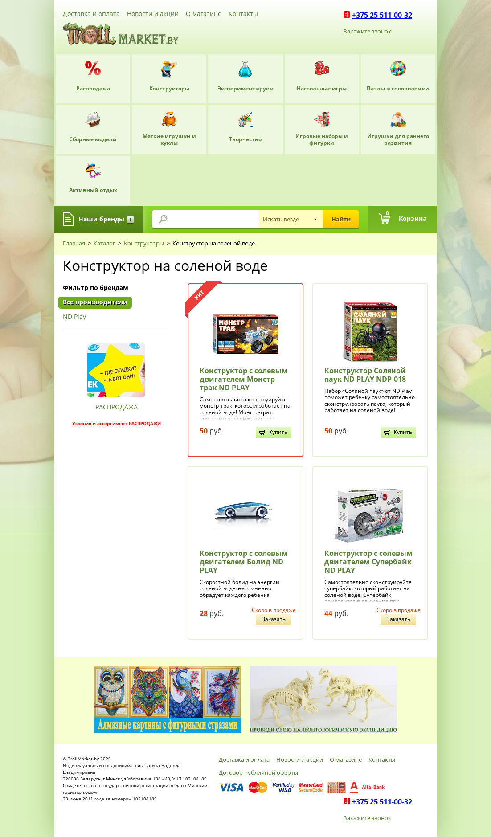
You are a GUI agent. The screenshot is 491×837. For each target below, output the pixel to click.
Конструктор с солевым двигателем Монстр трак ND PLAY (244, 379)
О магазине (203, 13)
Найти (341, 219)
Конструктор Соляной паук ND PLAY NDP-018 (365, 375)
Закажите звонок (367, 31)
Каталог (104, 243)
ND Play (74, 317)
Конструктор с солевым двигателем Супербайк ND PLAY (368, 561)
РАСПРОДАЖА (116, 407)
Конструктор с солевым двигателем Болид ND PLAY (244, 561)
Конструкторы (144, 243)
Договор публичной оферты (258, 772)
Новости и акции (153, 13)
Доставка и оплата (91, 13)
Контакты (243, 13)
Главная (74, 243)
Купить (278, 432)
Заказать (274, 619)
